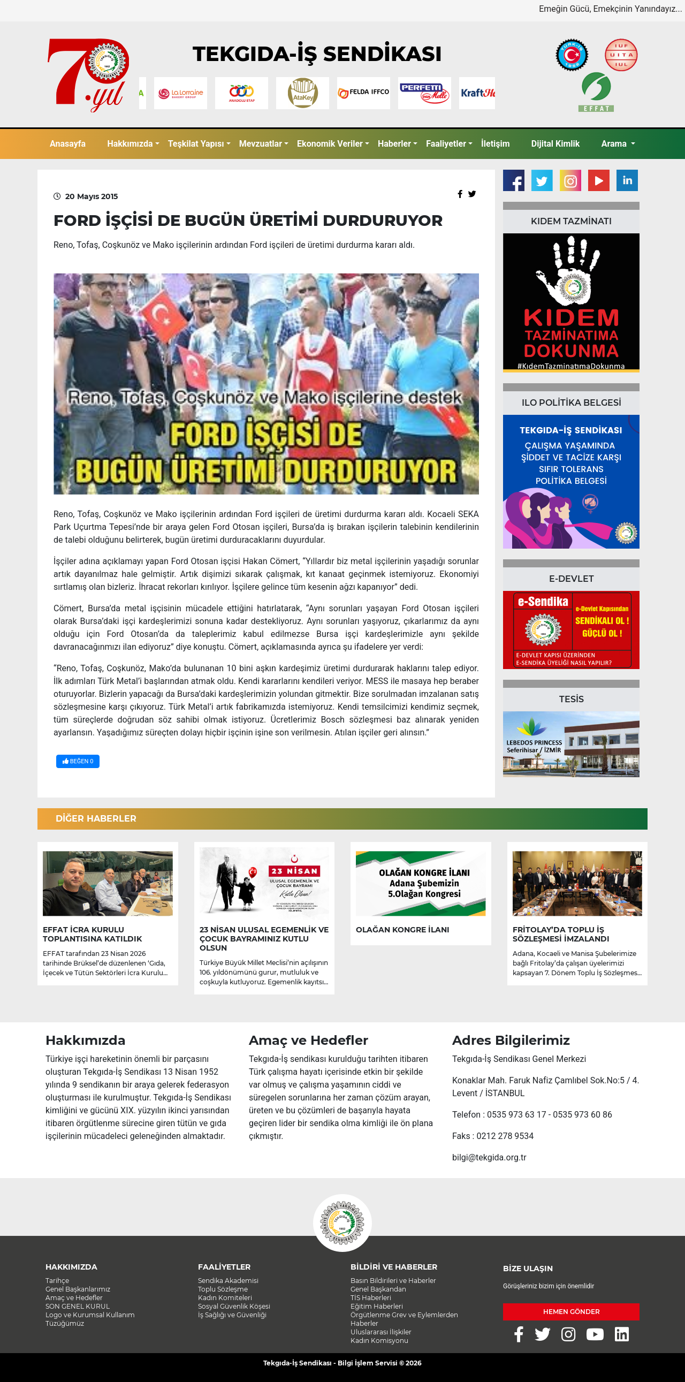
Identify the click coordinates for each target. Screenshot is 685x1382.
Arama (615, 144)
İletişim (495, 144)
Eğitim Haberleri (377, 1306)
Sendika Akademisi (228, 1281)
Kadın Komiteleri (225, 1298)
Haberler (394, 144)
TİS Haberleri (371, 1298)
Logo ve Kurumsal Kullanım (90, 1315)
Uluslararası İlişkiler (381, 1332)
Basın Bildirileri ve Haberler (393, 1281)
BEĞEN (78, 761)
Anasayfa (68, 144)
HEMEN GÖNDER (571, 1312)
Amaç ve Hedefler (74, 1298)
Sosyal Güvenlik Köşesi (234, 1306)
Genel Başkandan (378, 1289)
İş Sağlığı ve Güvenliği (232, 1315)
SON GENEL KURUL (77, 1306)
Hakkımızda (130, 144)
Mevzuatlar (260, 144)
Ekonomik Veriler (330, 144)
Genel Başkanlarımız (77, 1289)
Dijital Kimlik (555, 144)
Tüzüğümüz (64, 1323)
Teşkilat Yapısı (196, 144)
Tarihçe (57, 1281)
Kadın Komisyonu (379, 1341)
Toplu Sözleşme (223, 1289)
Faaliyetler (446, 144)
